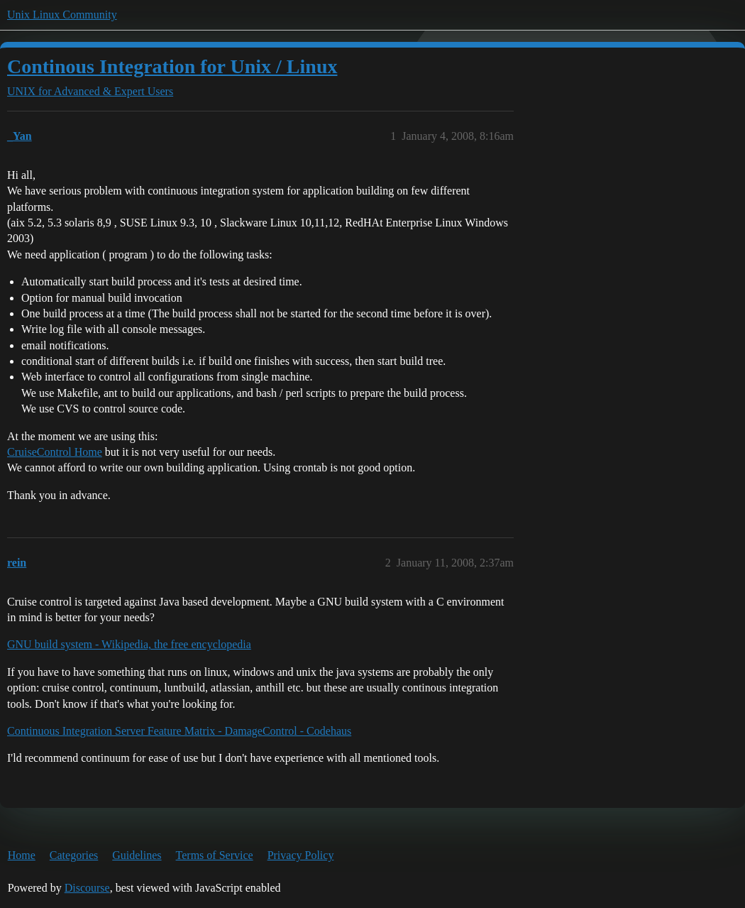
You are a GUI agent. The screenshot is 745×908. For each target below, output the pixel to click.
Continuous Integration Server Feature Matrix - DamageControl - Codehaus (179, 731)
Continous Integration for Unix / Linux (172, 66)
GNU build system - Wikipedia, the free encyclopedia (129, 644)
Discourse (87, 888)
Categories (74, 855)
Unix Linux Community (62, 15)
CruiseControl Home (54, 452)
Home (21, 855)
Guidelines (136, 855)
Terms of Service (214, 855)
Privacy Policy (300, 855)
